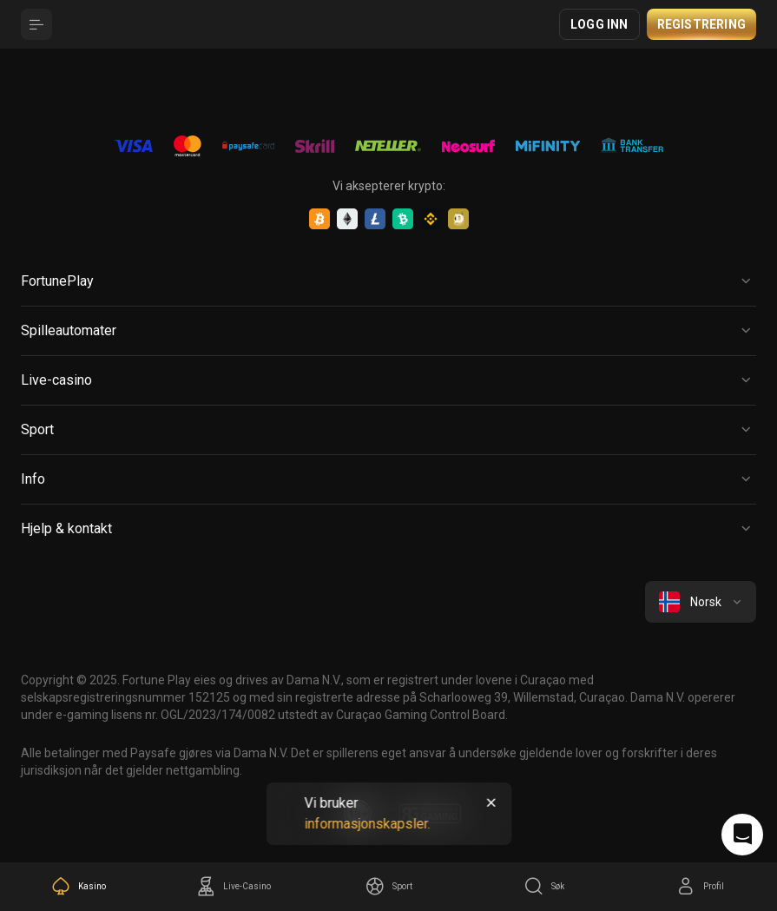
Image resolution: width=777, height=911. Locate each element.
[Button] (36, 24)
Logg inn (599, 24)
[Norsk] (700, 602)
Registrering (701, 24)
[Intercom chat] (742, 834)
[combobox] (700, 602)
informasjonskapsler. (367, 823)
